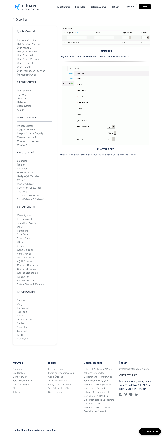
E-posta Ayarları (25, 219)
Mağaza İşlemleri (26, 129)
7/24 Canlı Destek (22, 384)
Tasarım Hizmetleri (57, 380)
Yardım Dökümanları (23, 380)
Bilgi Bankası (19, 372)
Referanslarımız (98, 6)
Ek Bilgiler (80, 6)
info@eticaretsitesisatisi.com (134, 368)
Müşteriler (22, 180)
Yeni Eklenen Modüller (59, 388)
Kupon (20, 315)
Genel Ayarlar (24, 215)
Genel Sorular (20, 376)
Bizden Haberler (56, 392)
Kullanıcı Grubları (26, 280)
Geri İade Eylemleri (27, 268)
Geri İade (22, 311)
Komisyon (22, 338)
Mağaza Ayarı (24, 144)
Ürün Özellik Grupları (28, 59)
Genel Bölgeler (25, 249)
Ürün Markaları (24, 66)
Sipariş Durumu (25, 238)
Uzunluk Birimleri (26, 257)
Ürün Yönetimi (24, 47)
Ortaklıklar (22, 191)
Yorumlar (22, 98)
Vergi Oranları (24, 253)
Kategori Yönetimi (26, 40)
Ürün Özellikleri (25, 55)
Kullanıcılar (23, 276)
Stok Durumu (24, 234)
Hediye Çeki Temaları (28, 176)
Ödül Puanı (23, 330)
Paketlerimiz (63, 6)
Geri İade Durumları (27, 265)
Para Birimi (22, 230)
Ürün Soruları (24, 90)
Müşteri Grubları (25, 183)
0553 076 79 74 (129, 375)
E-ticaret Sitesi (55, 369)
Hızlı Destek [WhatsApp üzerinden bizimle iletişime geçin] (150, 431)
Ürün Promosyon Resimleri (31, 70)
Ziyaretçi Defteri (25, 94)
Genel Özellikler (56, 376)
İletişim (115, 6)
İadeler (21, 164)
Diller (19, 226)
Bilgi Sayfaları (24, 105)
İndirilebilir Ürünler (26, 74)
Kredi (20, 334)
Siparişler (22, 160)
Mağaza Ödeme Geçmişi (30, 133)
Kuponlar (22, 168)
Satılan (21, 323)
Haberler (21, 102)
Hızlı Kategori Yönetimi (29, 43)
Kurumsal (17, 369)
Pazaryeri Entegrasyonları (61, 372)
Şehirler (21, 245)
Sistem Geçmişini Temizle (30, 284)
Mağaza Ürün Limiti (27, 137)
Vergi (20, 304)
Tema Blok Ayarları (27, 222)
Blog (15, 388)
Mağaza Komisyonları (28, 141)
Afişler (20, 109)
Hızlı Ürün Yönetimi (27, 51)
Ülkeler (20, 242)
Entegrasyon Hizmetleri (60, 384)
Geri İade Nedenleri (27, 272)
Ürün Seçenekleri (26, 63)
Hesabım (129, 6)
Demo (145, 6)
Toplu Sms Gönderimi (28, 195)
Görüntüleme (24, 319)
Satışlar (21, 300)
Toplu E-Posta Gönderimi (30, 199)
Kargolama (23, 307)
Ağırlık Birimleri (25, 261)
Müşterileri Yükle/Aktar (29, 187)
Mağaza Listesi (25, 125)
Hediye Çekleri (25, 172)
